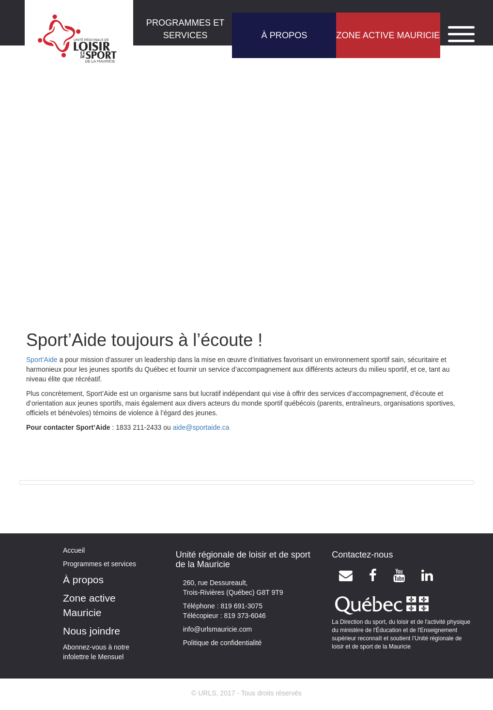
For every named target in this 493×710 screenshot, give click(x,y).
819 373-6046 (244, 615)
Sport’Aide (42, 359)
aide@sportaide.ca (201, 427)
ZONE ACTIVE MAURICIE (388, 35)
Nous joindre (91, 630)
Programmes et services (99, 564)
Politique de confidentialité (222, 643)
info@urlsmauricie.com (217, 629)
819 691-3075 (240, 606)
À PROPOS (284, 35)
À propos (83, 579)
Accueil (74, 550)
